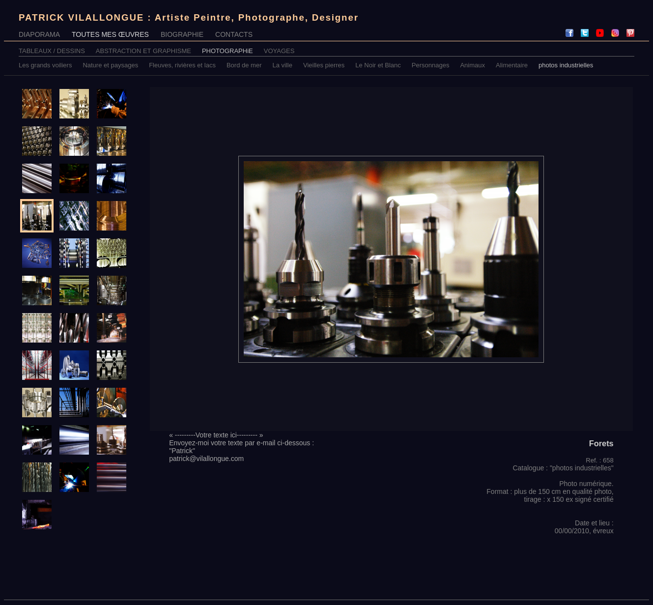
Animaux (472, 65)
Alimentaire (512, 65)
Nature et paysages (110, 65)
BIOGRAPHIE (182, 34)
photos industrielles (566, 65)
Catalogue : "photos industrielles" (562, 468)
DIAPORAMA (39, 34)
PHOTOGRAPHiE (227, 51)
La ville (282, 65)
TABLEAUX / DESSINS (52, 51)
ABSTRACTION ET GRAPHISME (143, 51)
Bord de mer (244, 65)
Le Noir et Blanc (378, 65)
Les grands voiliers (45, 65)
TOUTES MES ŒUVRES (110, 34)
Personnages (431, 65)
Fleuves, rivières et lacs (182, 65)
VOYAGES (279, 51)
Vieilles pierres (323, 65)
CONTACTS (234, 34)
